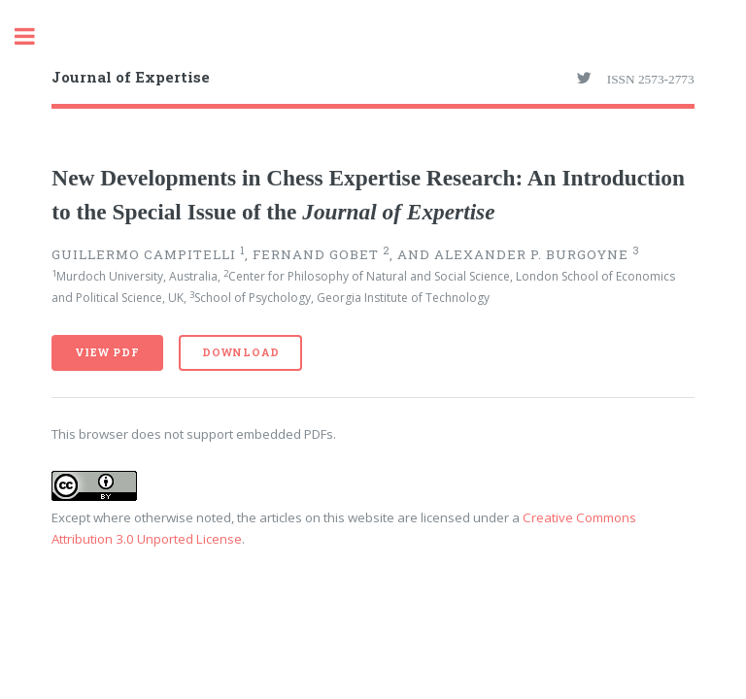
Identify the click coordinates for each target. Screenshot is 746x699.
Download (240, 352)
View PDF (107, 352)
